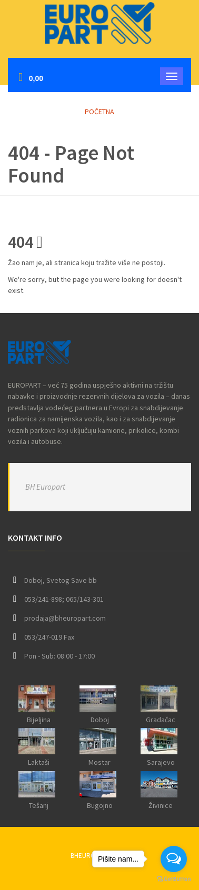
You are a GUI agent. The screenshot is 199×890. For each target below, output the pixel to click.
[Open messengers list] (174, 859)
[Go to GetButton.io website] (174, 879)
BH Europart (45, 487)
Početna (99, 111)
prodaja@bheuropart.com (65, 618)
